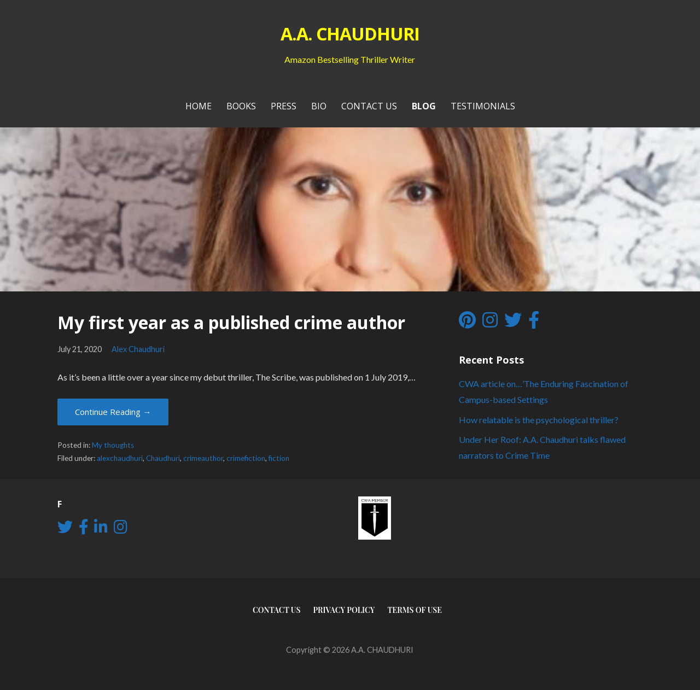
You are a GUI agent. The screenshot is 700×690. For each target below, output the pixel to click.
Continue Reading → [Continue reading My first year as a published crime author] (113, 411)
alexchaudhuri (120, 458)
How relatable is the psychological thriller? (539, 419)
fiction (279, 458)
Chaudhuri (163, 458)
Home (198, 106)
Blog (424, 106)
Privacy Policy (344, 610)
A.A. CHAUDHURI (350, 33)
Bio (318, 106)
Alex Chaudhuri (138, 349)
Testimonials (483, 106)
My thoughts (113, 445)
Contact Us (369, 106)
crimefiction (245, 458)
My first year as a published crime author (231, 322)
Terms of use (414, 610)
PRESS (283, 106)
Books (241, 106)
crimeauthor (203, 458)
